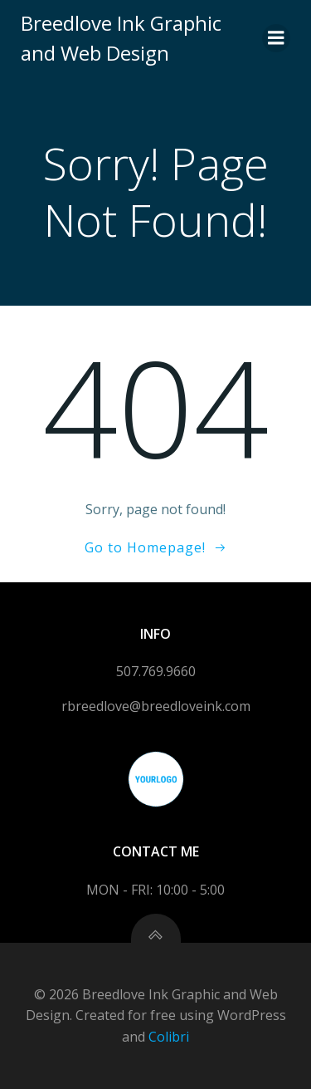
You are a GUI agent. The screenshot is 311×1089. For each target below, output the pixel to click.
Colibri (168, 1037)
